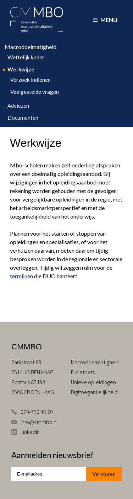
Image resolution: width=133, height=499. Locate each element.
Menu (105, 19)
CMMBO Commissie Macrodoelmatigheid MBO (36, 19)
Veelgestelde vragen (34, 91)
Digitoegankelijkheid (94, 392)
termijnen (21, 276)
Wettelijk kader (25, 57)
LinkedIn (30, 431)
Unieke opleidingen (93, 382)
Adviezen (18, 105)
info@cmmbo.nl (39, 421)
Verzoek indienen (30, 79)
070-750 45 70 (37, 411)
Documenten (22, 117)
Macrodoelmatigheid (30, 46)
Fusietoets (83, 372)
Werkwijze (20, 69)
